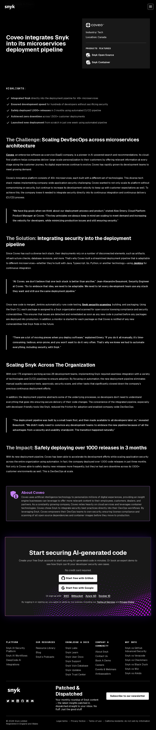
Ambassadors (103, 673)
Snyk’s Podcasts (45, 656)
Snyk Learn (72, 652)
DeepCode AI (13, 660)
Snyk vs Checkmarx (136, 660)
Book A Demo (103, 660)
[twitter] (8, 701)
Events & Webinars (105, 669)
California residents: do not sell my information (127, 721)
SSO (66, 596)
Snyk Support (73, 661)
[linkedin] (18, 701)
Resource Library (45, 648)
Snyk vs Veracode (135, 655)
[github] (22, 701)
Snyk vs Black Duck (136, 664)
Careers (99, 665)
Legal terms (62, 721)
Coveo (10, 154)
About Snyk (101, 651)
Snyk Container (98, 62)
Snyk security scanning (96, 304)
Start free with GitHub (77, 578)
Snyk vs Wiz (132, 668)
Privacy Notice (78, 721)
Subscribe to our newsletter (127, 696)
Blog (38, 652)
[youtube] (13, 701)
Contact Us (101, 656)
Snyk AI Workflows (16, 655)
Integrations (12, 664)
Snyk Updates (73, 670)
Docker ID (104, 596)
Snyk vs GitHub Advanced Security (135, 649)
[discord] (32, 701)
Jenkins (138, 263)
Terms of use (95, 721)
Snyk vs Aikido (133, 673)
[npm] (27, 701)
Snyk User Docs (74, 656)
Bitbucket (77, 596)
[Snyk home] (9, 6)
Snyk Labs (71, 648)
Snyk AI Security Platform (15, 649)
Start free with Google (77, 588)
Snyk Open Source (100, 55)
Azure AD (90, 596)
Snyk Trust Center (76, 674)
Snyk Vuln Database (77, 665)
